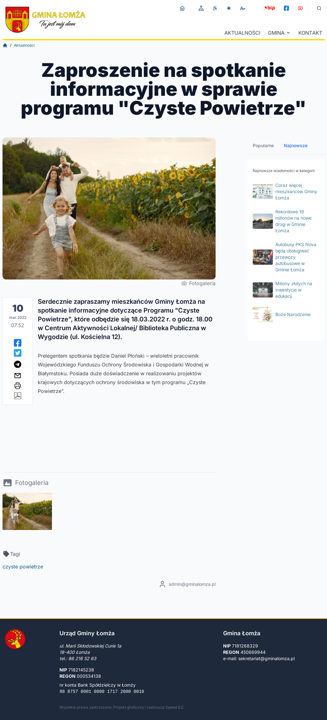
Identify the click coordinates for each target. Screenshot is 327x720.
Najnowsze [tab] (295, 145)
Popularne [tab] (263, 145)
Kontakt (310, 33)
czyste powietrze (23, 566)
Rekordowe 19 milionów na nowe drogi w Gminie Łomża (282, 221)
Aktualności (242, 33)
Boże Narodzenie (282, 314)
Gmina (279, 33)
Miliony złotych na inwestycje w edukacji (282, 290)
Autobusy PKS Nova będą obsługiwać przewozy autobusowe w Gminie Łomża (284, 257)
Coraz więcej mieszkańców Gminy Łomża (285, 191)
